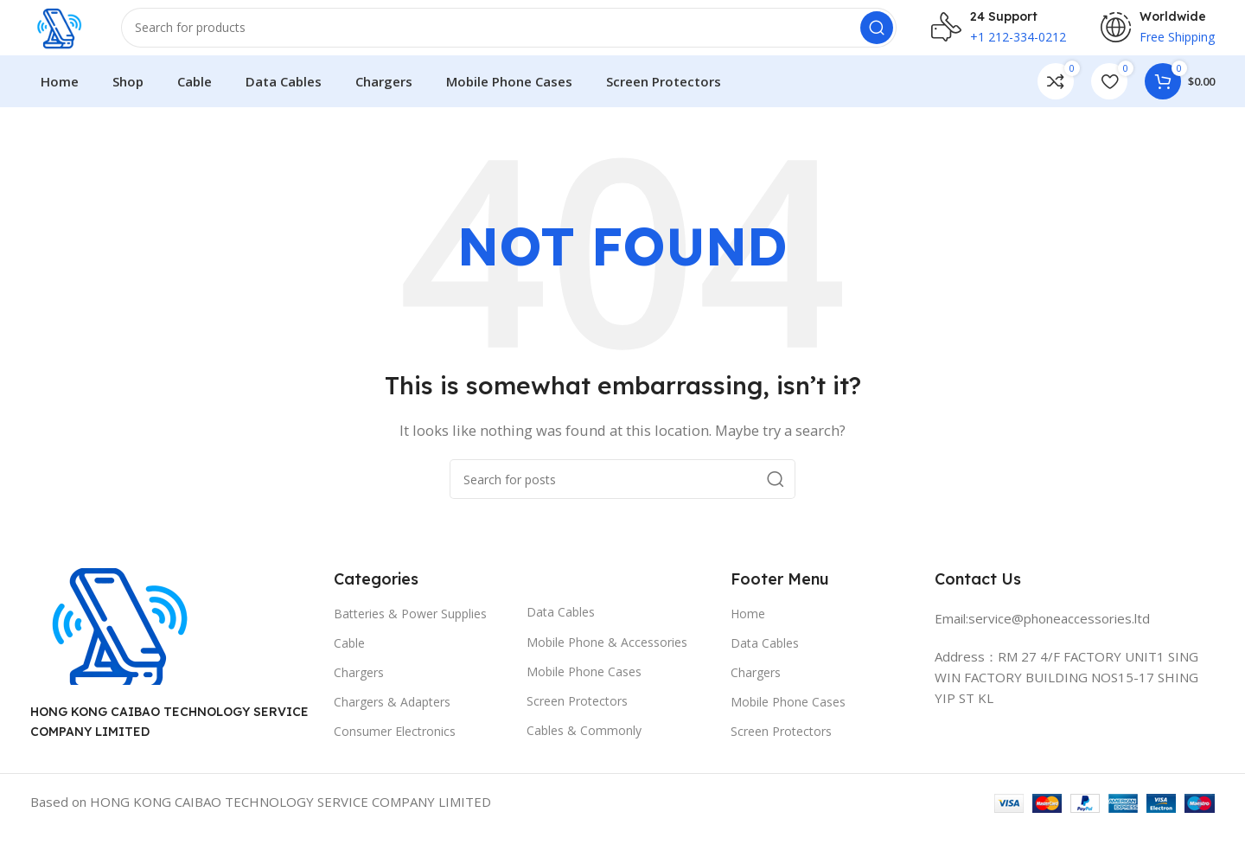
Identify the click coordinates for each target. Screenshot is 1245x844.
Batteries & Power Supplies (410, 627)
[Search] (517, 34)
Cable (349, 657)
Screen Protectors (577, 715)
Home (748, 627)
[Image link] (116, 639)
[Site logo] (66, 33)
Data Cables (561, 626)
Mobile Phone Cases (584, 685)
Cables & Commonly (584, 744)
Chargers (359, 686)
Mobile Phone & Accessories (607, 656)
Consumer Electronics (395, 745)
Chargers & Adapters (392, 715)
